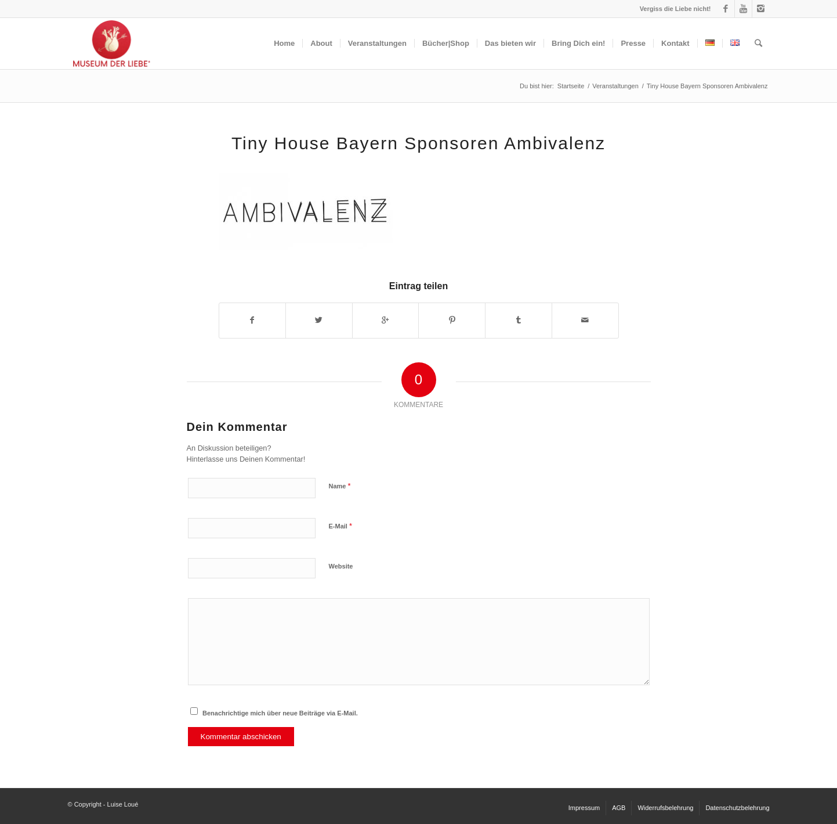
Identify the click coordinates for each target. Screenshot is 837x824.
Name (340, 485)
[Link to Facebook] (726, 8)
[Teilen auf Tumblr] (518, 320)
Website (341, 566)
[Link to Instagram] (761, 8)
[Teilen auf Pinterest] (452, 320)
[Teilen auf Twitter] (319, 320)
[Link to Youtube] (743, 8)
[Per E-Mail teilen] (585, 320)
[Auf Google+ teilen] (386, 320)
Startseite (570, 85)
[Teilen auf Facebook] (252, 320)
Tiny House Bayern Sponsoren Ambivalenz (418, 143)
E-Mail (341, 525)
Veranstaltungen (615, 85)
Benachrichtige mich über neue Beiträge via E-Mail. (280, 713)
